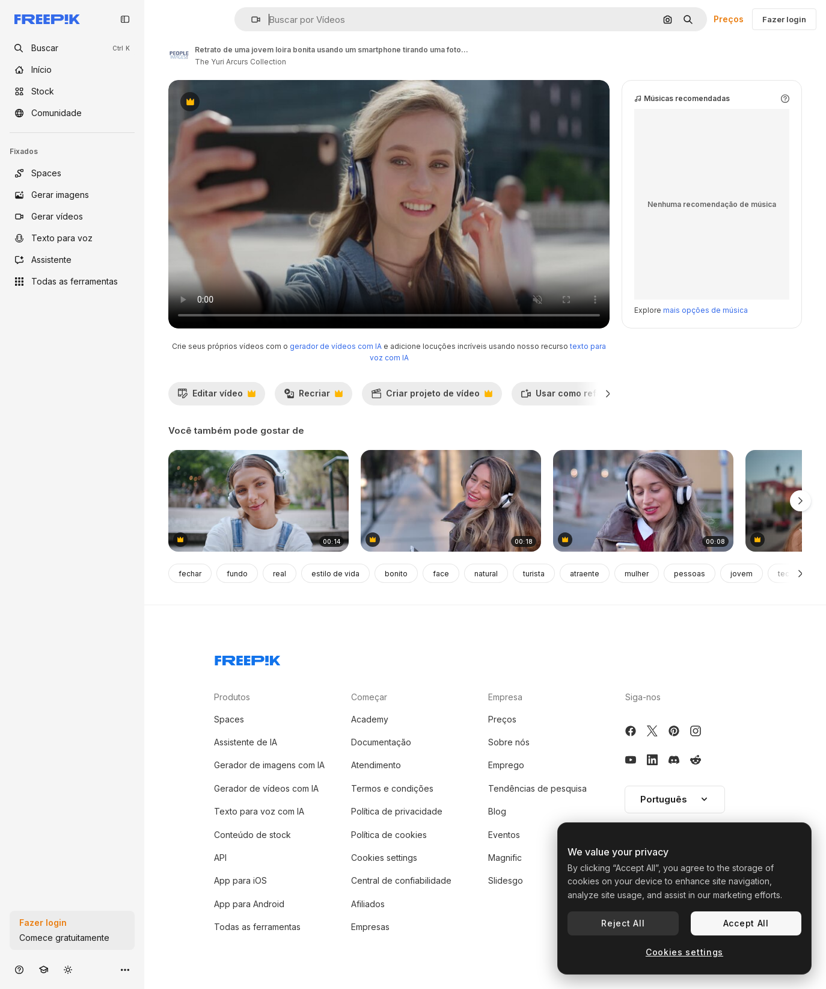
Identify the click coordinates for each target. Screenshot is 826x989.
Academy (369, 719)
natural (486, 573)
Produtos (232, 697)
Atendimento (376, 765)
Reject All (622, 923)
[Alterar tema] (68, 969)
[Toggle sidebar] (125, 19)
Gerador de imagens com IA (269, 765)
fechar (190, 573)
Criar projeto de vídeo (431, 396)
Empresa (505, 697)
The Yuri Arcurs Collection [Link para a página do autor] (240, 61)
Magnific (505, 857)
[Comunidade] (72, 113)
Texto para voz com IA (259, 811)
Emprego (506, 765)
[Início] (72, 69)
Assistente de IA (245, 742)
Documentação (381, 742)
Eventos (504, 835)
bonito (396, 573)
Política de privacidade (396, 811)
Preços (729, 19)
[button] (251, 19)
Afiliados (368, 904)
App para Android (249, 904)
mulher (637, 573)
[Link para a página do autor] (179, 54)
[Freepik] (47, 19)
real (279, 573)
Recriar (313, 396)
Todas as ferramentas (257, 927)
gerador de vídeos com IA (336, 346)
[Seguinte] (608, 393)
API (220, 857)
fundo (237, 573)
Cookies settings (384, 857)
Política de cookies (389, 835)
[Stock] (72, 91)
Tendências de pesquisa (537, 788)
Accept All (746, 923)
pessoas (689, 573)
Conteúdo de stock (252, 835)
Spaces (229, 719)
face (441, 573)
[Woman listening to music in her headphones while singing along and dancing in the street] (451, 501)
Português (674, 799)
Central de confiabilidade (401, 880)
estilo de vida (335, 573)
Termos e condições (392, 788)
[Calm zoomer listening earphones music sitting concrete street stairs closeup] (258, 501)
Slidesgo (505, 880)
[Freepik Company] (247, 658)
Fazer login (784, 19)
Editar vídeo (216, 396)
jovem (741, 573)
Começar (369, 697)
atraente (584, 573)
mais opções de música (705, 310)
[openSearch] (72, 48)
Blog (497, 811)
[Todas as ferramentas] (72, 281)
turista (534, 573)
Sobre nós (509, 742)
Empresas (370, 927)
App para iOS (240, 880)
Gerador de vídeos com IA (266, 788)
